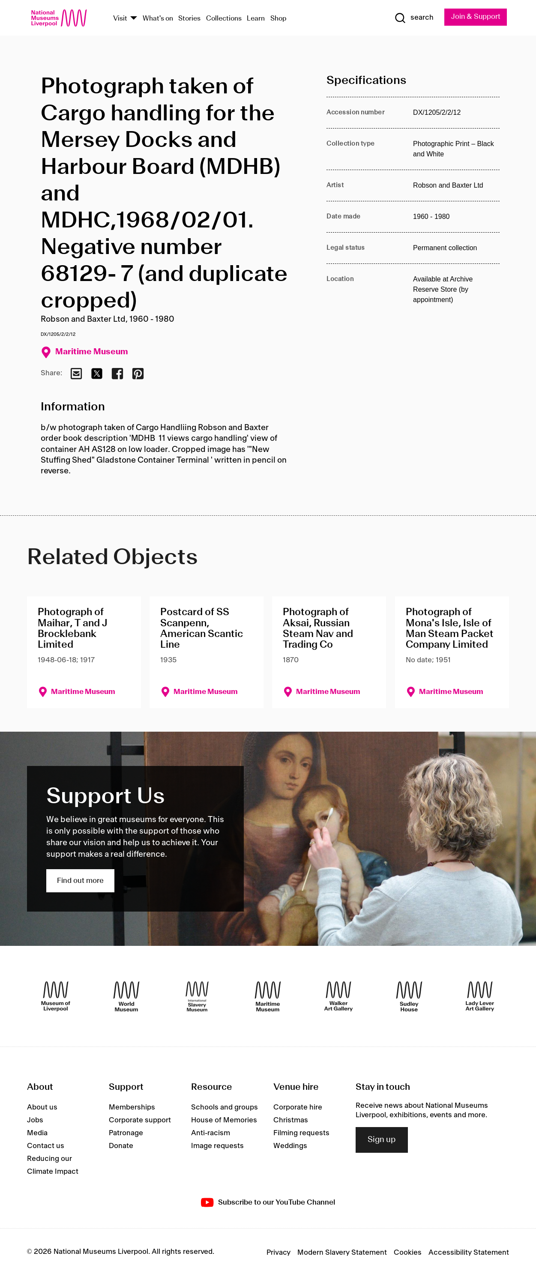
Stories (189, 18)
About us (42, 1107)
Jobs (35, 1120)
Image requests (217, 1146)
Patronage (126, 1133)
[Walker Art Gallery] (338, 996)
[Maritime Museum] (267, 996)
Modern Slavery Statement (342, 1253)
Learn (256, 18)
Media (37, 1133)
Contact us (45, 1146)
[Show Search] (412, 18)
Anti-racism (210, 1133)
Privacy (278, 1253)
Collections (224, 18)
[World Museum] (126, 996)
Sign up (382, 1140)
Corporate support (140, 1120)
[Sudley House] (409, 996)
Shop (278, 18)
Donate (121, 1146)
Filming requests (301, 1133)
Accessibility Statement (468, 1253)
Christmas (290, 1120)
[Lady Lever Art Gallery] (479, 996)
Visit (120, 18)
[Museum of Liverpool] (55, 996)
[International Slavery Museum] (197, 996)
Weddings (290, 1146)
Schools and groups (224, 1107)
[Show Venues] (133, 18)
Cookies (408, 1253)
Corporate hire (297, 1107)
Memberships (132, 1107)
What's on (158, 18)
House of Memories (224, 1120)
